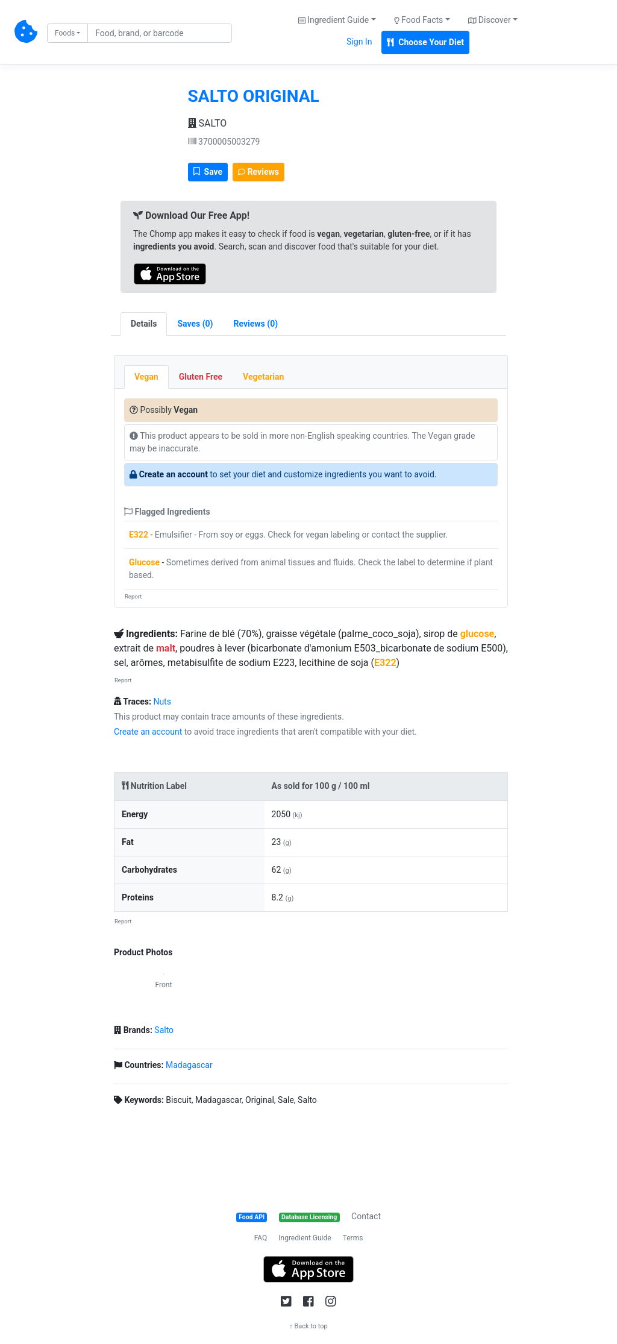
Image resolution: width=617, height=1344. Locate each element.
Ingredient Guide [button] (333, 20)
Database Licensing (309, 1217)
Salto (164, 1030)
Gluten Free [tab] (200, 377)
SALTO (207, 123)
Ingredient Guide (304, 1238)
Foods (65, 33)
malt (165, 648)
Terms (353, 1238)
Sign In (359, 41)
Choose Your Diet (425, 42)
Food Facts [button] (418, 20)
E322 (138, 534)
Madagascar (189, 1065)
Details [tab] (144, 323)
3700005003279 (224, 141)
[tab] (195, 324)
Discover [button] (489, 20)
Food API (252, 1217)
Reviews (258, 172)
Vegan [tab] (146, 377)
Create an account (173, 474)
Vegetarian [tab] (263, 377)
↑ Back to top (308, 1326)
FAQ (261, 1238)
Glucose (144, 562)
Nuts (162, 701)
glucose (477, 633)
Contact (366, 1216)
